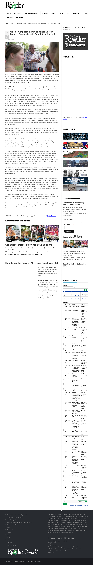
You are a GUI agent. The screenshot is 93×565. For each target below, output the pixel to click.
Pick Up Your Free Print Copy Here (17, 515)
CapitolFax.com (51, 216)
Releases (10, 18)
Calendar (20, 18)
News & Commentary (32, 13)
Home (9, 13)
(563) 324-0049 (52, 543)
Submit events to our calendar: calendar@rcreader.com (64, 549)
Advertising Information (14, 520)
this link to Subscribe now (74, 265)
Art (68, 13)
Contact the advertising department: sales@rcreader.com (65, 547)
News (8, 527)
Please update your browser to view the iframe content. (75, 286)
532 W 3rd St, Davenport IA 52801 (58, 541)
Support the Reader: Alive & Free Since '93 (19, 522)
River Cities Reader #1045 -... (71, 117)
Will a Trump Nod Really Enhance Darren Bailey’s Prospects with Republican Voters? (32, 32)
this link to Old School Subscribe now (26, 255)
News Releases (11, 545)
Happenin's (18, 13)
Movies (61, 13)
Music (53, 13)
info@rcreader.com (53, 545)
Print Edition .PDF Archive (14, 517)
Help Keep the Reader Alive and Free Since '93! (31, 263)
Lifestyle (76, 13)
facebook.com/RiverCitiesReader (57, 551)
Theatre (44, 13)
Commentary (11, 530)
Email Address (69, 225)
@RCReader (51, 553)
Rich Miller (11, 39)
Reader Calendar (12, 525)
